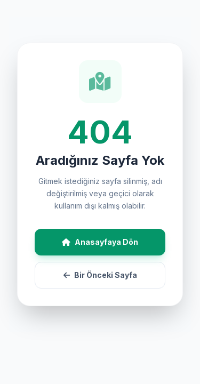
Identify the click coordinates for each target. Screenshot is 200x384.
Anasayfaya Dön (100, 241)
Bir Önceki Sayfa (100, 274)
